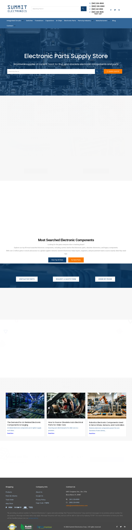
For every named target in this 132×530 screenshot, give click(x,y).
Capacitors (49, 21)
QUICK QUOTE (113, 71)
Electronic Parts (70, 21)
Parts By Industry (11, 493)
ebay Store (9, 501)
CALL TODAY (98, 456)
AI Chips (59, 21)
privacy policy (33, 515)
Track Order (10, 497)
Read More (10, 430)
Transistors (39, 21)
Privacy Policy (40, 497)
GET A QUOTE (115, 456)
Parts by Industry (86, 20)
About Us (39, 489)
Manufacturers (103, 20)
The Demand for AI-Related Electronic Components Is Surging (24, 420)
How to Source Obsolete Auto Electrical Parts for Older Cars (65, 420)
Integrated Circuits (15, 20)
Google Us (39, 493)
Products (9, 489)
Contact (11, 26)
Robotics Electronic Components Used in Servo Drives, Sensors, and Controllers (106, 420)
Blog (114, 21)
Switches (29, 21)
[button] (36, 170)
